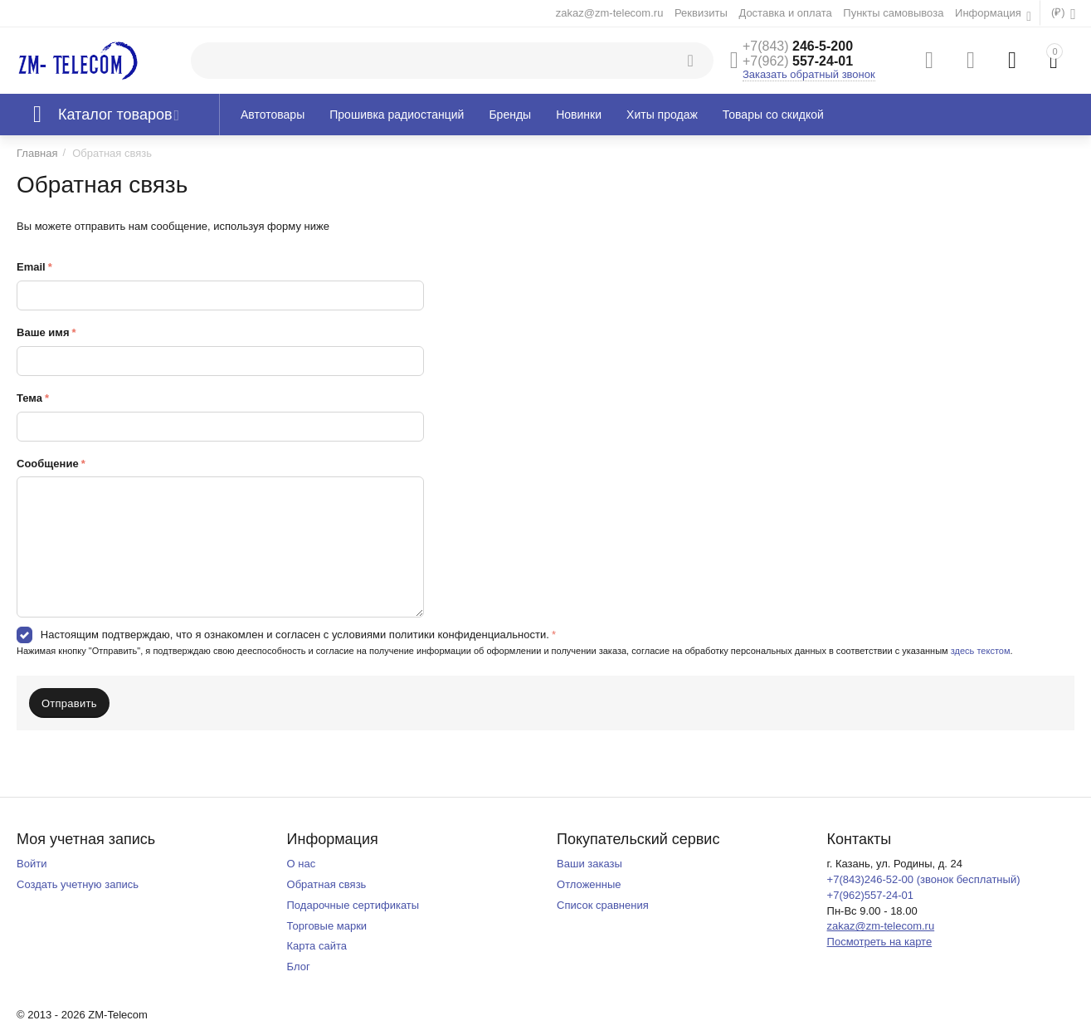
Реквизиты (701, 13)
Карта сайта (317, 946)
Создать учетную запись (78, 884)
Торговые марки (327, 926)
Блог (298, 966)
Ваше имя (43, 332)
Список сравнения (603, 905)
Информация (989, 13)
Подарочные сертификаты (353, 905)
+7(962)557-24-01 (870, 895)
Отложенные (589, 884)
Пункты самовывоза (893, 13)
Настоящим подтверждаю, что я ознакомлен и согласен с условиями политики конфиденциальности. (295, 634)
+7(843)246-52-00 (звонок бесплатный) (923, 879)
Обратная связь (327, 884)
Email (31, 267)
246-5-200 (798, 46)
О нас (301, 863)
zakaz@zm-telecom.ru (610, 13)
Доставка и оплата (784, 13)
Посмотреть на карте (880, 941)
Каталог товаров (115, 114)
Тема (29, 398)
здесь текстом (981, 651)
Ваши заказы (589, 863)
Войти (31, 863)
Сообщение (48, 463)
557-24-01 (798, 61)
